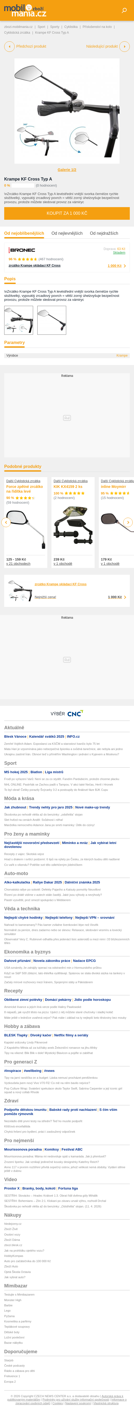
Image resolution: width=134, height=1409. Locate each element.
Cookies (57, 1403)
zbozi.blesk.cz (13, 1245)
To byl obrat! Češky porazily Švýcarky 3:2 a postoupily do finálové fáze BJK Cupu (56, 789)
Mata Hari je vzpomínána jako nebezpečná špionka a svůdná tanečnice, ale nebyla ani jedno (63, 749)
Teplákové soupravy (17, 1326)
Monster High (12, 1300)
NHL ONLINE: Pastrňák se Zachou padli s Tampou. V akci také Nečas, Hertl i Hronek (58, 784)
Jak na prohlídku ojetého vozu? (24, 1250)
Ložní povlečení (14, 1337)
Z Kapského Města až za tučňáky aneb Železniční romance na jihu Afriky (50, 1047)
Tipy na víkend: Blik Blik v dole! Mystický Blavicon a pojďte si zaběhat (48, 1053)
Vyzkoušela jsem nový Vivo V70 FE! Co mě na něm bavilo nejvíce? (47, 1083)
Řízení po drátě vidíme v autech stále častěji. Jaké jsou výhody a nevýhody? (53, 894)
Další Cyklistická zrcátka (23, 481)
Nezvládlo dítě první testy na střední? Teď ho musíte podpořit (43, 1121)
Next (128, 522)
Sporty (54, 27)
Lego (7, 1310)
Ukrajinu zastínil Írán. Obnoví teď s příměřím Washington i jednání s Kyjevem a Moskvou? (61, 754)
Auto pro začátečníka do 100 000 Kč (27, 1261)
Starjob (8, 1360)
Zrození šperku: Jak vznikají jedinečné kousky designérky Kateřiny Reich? (51, 1161)
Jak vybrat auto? (14, 1277)
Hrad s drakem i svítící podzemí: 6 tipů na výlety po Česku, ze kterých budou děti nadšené (62, 859)
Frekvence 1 (12, 1376)
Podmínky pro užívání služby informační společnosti (76, 1399)
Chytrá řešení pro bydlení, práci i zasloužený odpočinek (39, 1131)
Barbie (8, 1305)
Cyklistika (71, 27)
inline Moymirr (113, 486)
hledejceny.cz (13, 1223)
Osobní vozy (12, 1234)
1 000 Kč (115, 266)
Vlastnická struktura (105, 1403)
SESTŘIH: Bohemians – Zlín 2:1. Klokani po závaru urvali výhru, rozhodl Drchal (55, 1200)
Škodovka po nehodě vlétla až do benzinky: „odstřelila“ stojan (43, 814)
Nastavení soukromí (78, 1403)
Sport (41, 27)
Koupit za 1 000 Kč (67, 213)
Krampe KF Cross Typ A (28, 179)
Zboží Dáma (12, 1239)
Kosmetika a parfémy (17, 1321)
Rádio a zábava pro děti (19, 1370)
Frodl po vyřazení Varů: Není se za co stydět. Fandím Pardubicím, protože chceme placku (61, 779)
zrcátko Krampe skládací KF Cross (34, 265)
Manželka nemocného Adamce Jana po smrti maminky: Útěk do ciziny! (49, 825)
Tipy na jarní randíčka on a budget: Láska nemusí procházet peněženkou (51, 1077)
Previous (6, 522)
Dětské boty (11, 1332)
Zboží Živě (11, 1229)
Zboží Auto (11, 1266)
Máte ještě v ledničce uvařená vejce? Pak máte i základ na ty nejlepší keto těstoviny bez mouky (65, 1017)
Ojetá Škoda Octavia (17, 1271)
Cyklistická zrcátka (17, 32)
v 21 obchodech (18, 564)
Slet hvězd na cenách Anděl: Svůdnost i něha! (33, 819)
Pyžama (9, 1316)
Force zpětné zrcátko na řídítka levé (24, 488)
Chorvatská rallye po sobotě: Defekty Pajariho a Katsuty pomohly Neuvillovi (52, 889)
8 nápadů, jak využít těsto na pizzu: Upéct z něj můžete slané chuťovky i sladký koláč (58, 1012)
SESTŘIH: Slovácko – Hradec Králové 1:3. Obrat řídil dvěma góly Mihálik (51, 1195)
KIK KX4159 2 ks (68, 486)
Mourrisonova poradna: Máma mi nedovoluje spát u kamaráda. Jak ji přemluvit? (55, 1156)
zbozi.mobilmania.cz (18, 27)
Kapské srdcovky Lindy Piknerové (25, 1042)
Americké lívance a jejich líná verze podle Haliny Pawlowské (42, 1006)
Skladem (119, 252)
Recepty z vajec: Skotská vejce (24, 854)
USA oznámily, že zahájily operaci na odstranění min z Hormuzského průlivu (52, 967)
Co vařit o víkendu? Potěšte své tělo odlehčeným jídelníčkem (43, 864)
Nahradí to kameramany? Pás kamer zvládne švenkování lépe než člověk (51, 924)
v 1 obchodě (63, 564)
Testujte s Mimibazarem (19, 1294)
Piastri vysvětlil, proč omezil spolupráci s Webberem (37, 900)
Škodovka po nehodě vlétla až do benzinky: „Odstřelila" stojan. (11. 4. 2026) (52, 1206)
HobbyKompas (13, 1255)
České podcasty (14, 1365)
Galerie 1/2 (67, 170)
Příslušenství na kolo (97, 27)
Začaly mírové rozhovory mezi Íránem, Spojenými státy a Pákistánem (48, 982)
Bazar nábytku (13, 1342)
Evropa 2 (10, 1381)
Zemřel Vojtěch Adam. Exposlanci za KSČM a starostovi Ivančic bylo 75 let (52, 743)
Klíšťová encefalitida (17, 1126)
